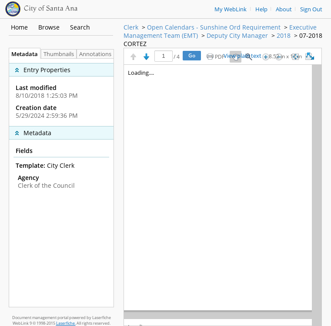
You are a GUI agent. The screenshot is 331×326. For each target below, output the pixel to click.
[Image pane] (222, 195)
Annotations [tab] (97, 54)
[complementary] (61, 92)
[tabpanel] (61, 182)
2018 (284, 35)
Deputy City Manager (237, 35)
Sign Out (311, 9)
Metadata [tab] (22, 54)
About (284, 9)
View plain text (242, 56)
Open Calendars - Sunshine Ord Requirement (214, 27)
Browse (49, 27)
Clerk (131, 27)
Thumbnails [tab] (58, 54)
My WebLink (230, 9)
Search (80, 27)
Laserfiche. (66, 323)
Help (261, 9)
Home (19, 27)
